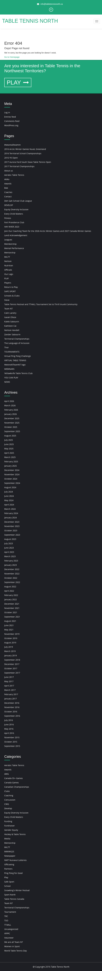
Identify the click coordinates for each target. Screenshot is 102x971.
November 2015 (11, 737)
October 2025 (10, 427)
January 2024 (10, 517)
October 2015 (10, 741)
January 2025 (10, 465)
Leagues (8, 239)
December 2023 (11, 521)
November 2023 (11, 526)
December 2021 (11, 603)
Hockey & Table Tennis (15, 834)
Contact (8, 196)
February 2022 (11, 595)
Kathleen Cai (10, 325)
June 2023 (9, 547)
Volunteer (9, 937)
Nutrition (8, 265)
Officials (8, 269)
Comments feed (11, 121)
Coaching (8, 795)
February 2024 (11, 513)
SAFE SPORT (10, 291)
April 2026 (9, 401)
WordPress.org (11, 125)
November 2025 (11, 422)
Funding (8, 821)
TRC (6, 916)
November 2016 (11, 707)
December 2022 (11, 569)
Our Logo (8, 274)
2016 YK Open (11, 157)
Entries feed (10, 116)
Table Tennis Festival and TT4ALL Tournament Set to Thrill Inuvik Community (40, 304)
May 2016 (8, 728)
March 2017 (10, 690)
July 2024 (8, 491)
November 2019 (11, 634)
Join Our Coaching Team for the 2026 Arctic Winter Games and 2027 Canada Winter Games (47, 231)
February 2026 (11, 409)
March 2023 (10, 556)
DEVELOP (8, 205)
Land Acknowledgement (15, 235)
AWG (6, 774)
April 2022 (9, 590)
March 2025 (10, 457)
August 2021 (10, 621)
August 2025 (10, 435)
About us (8, 170)
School (7, 886)
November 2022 (11, 573)
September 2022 (12, 582)
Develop (8, 808)
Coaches (8, 192)
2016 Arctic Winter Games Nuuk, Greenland (25, 149)
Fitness (7, 218)
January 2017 (10, 698)
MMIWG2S (9, 851)
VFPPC (7, 933)
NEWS (7, 382)
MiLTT (7, 257)
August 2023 (10, 539)
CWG (6, 804)
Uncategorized (11, 929)
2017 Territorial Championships (19, 166)
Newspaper (9, 855)
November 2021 (11, 608)
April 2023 (9, 552)
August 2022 (10, 586)
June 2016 (9, 724)
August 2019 (10, 642)
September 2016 (12, 715)
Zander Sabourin (12, 334)
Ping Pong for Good (13, 873)
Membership (10, 244)
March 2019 (10, 651)
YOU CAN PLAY (11, 377)
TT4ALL (7, 924)
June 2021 (9, 625)
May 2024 (8, 500)
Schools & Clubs (12, 295)
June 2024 (9, 496)
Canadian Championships (16, 786)
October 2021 (10, 612)
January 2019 (10, 655)
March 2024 (10, 509)
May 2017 (8, 681)
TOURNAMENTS (11, 351)
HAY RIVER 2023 (11, 226)
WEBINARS (9, 369)
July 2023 (8, 543)
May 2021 (8, 629)
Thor (6, 347)
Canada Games (11, 782)
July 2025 (8, 440)
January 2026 (10, 414)
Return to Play (11, 287)
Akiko (6, 179)
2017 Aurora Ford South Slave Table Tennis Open (27, 162)
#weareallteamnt (12, 144)
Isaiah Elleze (10, 317)
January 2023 (10, 565)
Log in (7, 112)
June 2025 (9, 444)
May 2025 (8, 448)
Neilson (8, 261)
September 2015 (12, 746)
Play (6, 877)
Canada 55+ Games (13, 778)
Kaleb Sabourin (11, 321)
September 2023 (12, 534)
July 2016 (8, 720)
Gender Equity (11, 830)
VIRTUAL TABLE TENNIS (15, 360)
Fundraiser (9, 825)
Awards (7, 183)
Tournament (10, 912)
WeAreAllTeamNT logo (14, 364)
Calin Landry (10, 313)
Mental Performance (14, 248)
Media (7, 838)
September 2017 (12, 672)
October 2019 (10, 638)
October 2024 (10, 478)
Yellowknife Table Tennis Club (18, 373)
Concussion (9, 799)
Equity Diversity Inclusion (16, 209)
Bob (6, 188)
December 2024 (11, 470)
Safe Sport (9, 881)
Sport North (10, 894)
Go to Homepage (12, 57)
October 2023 (10, 530)
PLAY (18, 82)
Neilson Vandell (11, 330)
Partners (8, 868)
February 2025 (11, 461)
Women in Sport (12, 946)
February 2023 (11, 560)
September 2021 (12, 616)
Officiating (9, 864)
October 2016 (10, 711)
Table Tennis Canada (14, 899)
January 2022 (10, 599)
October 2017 (10, 668)
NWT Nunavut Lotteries (15, 860)
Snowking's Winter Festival (17, 890)
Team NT (8, 308)
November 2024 (11, 474)
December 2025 (11, 418)
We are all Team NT (13, 942)
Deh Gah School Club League (18, 200)
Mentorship (9, 252)
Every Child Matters (13, 213)
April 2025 (9, 453)
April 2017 (9, 685)
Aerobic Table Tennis (14, 175)
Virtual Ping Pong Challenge (17, 356)
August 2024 (10, 487)
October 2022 (10, 578)
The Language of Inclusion (16, 343)
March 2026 (10, 405)
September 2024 (12, 483)
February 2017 (11, 694)
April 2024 (9, 504)
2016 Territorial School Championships (22, 153)
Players (7, 282)
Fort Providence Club (14, 222)
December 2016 (11, 703)
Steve (6, 300)
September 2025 (12, 431)
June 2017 (9, 677)
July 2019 (8, 647)
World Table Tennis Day (15, 950)
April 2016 (9, 733)
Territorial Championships (16, 338)
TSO (6, 920)
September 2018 (12, 659)
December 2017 (11, 664)
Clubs (7, 791)
